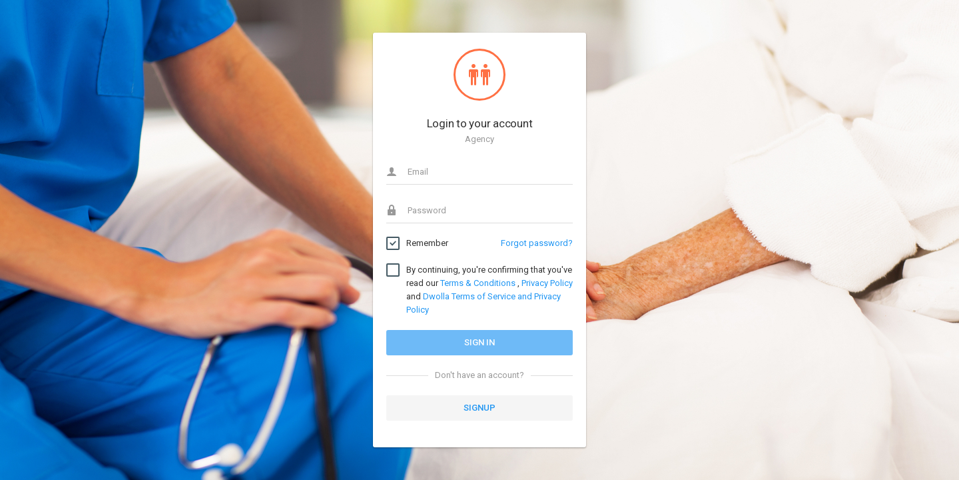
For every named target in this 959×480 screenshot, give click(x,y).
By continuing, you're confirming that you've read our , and (489, 289)
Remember (427, 243)
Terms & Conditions (477, 283)
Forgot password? (537, 243)
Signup (479, 408)
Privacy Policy (547, 283)
